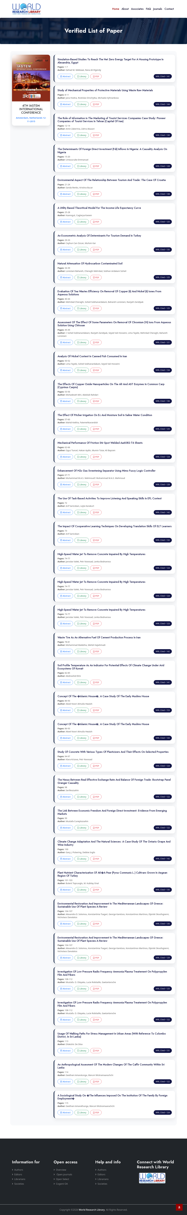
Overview (60, 1169)
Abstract (65, 76)
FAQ (148, 9)
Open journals (63, 1174)
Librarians (18, 1179)
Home (115, 9)
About (125, 9)
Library (81, 76)
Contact (169, 9)
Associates (137, 9)
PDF (96, 76)
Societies (18, 1183)
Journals (157, 9)
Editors (17, 1174)
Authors (17, 1169)
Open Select (61, 1179)
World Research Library (92, 1209)
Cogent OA (61, 1183)
